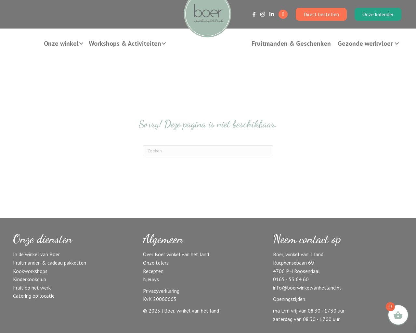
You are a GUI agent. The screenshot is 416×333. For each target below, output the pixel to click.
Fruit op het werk (32, 287)
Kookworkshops (30, 271)
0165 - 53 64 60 (291, 279)
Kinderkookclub (29, 279)
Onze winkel (61, 43)
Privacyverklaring (161, 291)
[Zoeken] (208, 150)
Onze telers (156, 262)
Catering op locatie (34, 295)
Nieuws (151, 279)
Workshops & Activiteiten (125, 43)
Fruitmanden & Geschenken (291, 43)
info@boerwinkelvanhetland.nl (307, 287)
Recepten (153, 271)
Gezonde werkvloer (365, 43)
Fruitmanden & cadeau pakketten (49, 262)
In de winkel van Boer (36, 254)
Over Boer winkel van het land (176, 254)
